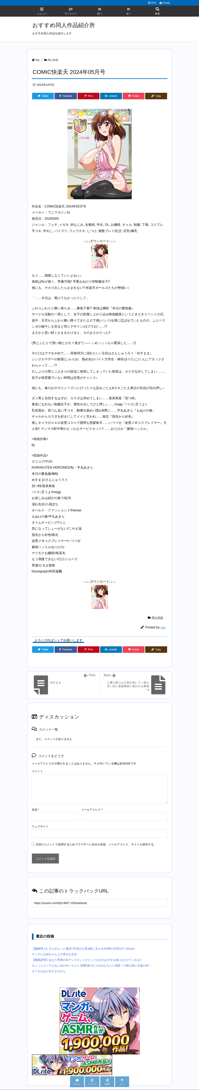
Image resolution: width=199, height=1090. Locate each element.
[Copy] (156, 96)
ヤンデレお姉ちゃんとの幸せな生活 (54, 954)
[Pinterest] (88, 96)
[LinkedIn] (111, 96)
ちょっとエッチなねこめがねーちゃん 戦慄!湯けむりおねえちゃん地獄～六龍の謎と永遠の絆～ (92, 965)
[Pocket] (133, 96)
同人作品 (53, 59)
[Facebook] (66, 96)
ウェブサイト (40, 826)
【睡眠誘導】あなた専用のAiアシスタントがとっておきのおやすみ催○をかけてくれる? (87, 959)
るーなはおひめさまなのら (49, 971)
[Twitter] (43, 96)
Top (37, 59)
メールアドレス (92, 809)
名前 (35, 809)
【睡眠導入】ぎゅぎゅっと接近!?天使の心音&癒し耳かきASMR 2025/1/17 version (83, 948)
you (162, 627)
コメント (37, 771)
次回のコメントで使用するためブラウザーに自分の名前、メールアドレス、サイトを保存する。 (96, 844)
